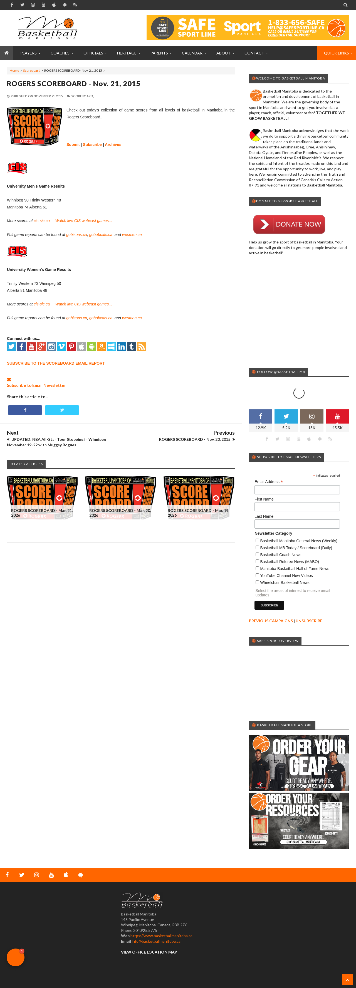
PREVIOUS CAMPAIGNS (271, 598)
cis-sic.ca (42, 220)
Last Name (263, 494)
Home (14, 70)
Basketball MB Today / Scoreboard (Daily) (296, 525)
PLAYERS (28, 53)
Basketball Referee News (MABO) (289, 539)
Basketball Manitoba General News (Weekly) (298, 518)
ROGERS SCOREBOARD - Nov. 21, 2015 (74, 83)
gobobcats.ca (101, 234)
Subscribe (92, 144)
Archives (113, 144)
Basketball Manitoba (22, 973)
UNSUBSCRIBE (309, 598)
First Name (263, 477)
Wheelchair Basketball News (284, 560)
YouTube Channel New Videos (286, 553)
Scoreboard (31, 70)
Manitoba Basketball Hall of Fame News (294, 546)
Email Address (268, 459)
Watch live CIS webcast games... (83, 220)
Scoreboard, (82, 96)
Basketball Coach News (280, 532)
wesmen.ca (132, 234)
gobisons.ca (76, 234)
